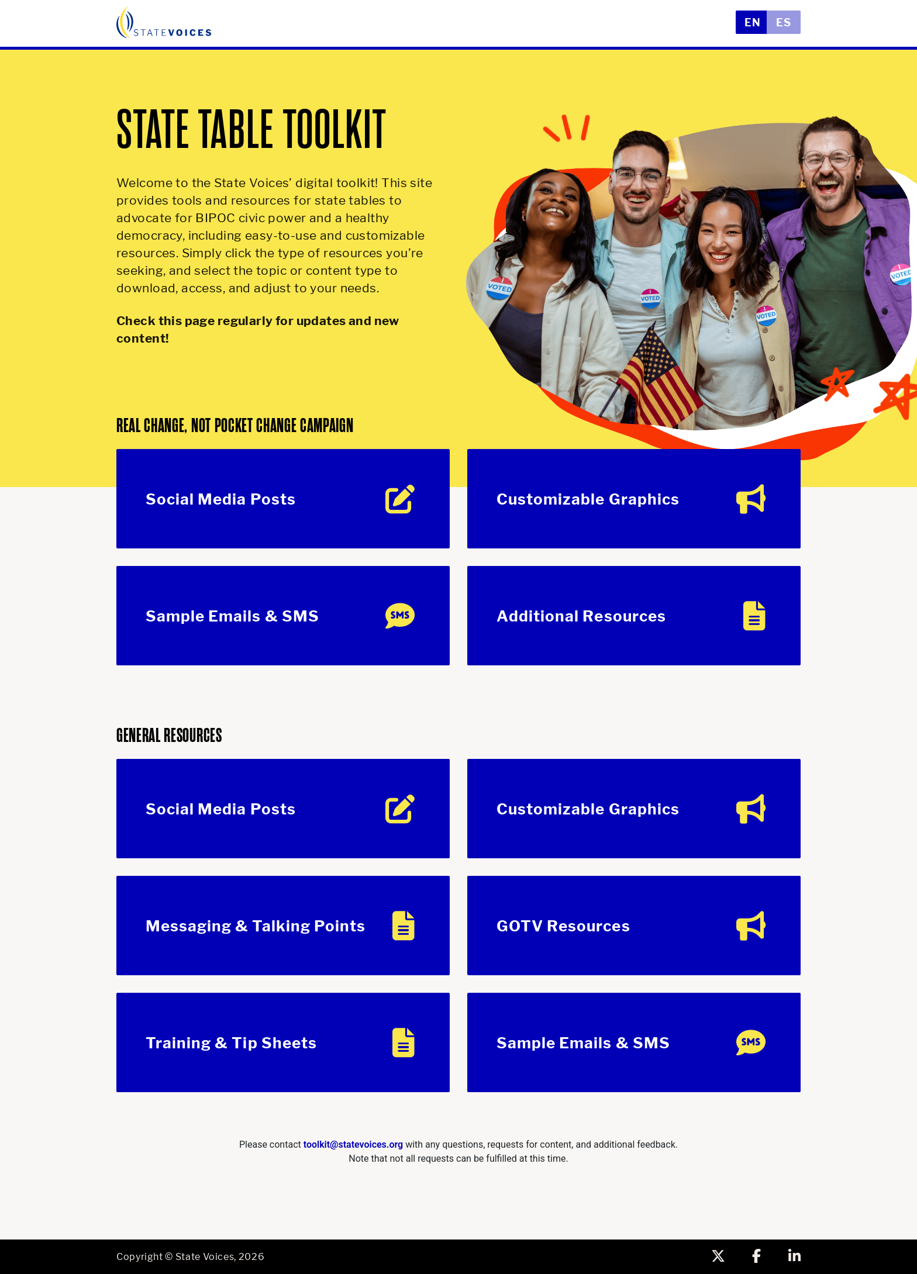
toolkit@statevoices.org (353, 1144)
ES (784, 22)
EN (752, 22)
